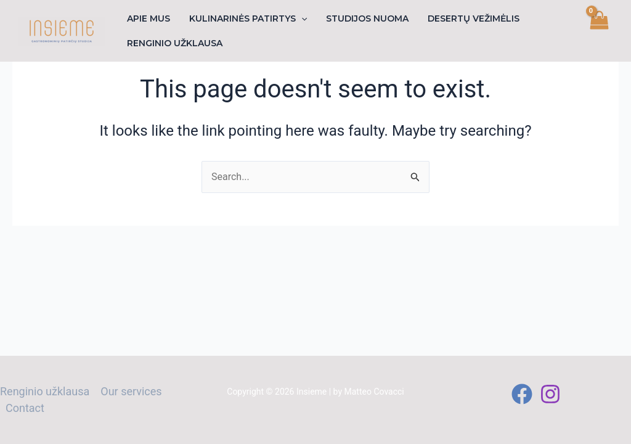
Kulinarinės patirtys (245, 18)
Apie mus (147, 18)
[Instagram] (550, 394)
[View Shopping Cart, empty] (598, 31)
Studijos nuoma (362, 18)
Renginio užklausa (173, 43)
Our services (130, 391)
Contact (25, 407)
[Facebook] (521, 394)
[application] (298, 18)
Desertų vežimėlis (467, 18)
